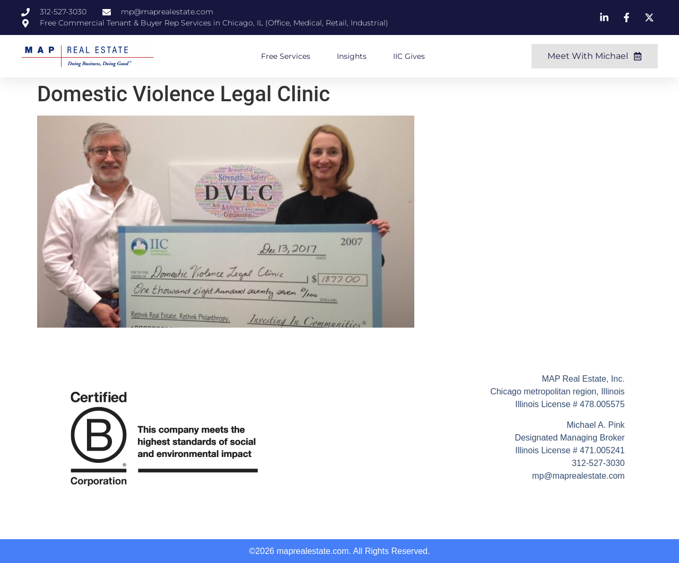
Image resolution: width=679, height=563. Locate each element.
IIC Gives (409, 56)
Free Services (285, 56)
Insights (352, 56)
